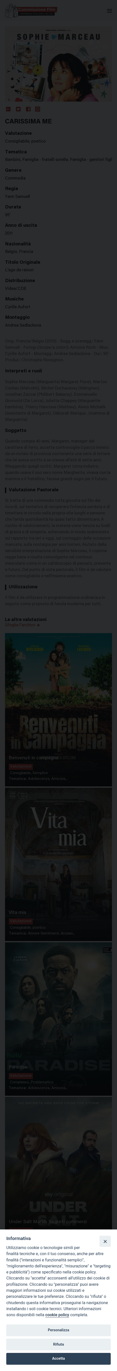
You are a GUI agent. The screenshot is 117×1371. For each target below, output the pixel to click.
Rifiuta (58, 1344)
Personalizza (58, 1330)
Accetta (58, 1358)
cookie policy (57, 1314)
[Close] (104, 1241)
